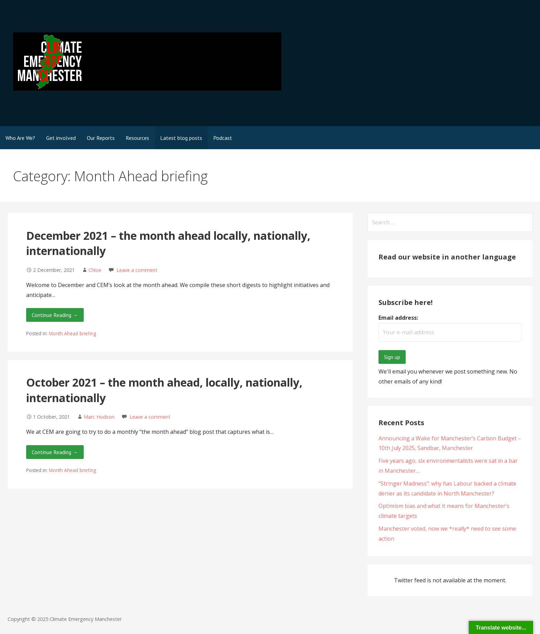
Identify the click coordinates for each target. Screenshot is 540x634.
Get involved (61, 137)
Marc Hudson (99, 416)
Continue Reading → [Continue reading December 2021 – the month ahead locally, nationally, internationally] (55, 314)
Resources (137, 137)
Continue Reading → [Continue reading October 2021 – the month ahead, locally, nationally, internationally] (55, 452)
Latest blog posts (181, 137)
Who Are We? (20, 137)
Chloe (95, 270)
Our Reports (101, 137)
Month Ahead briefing (72, 333)
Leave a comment (136, 270)
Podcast (222, 137)
